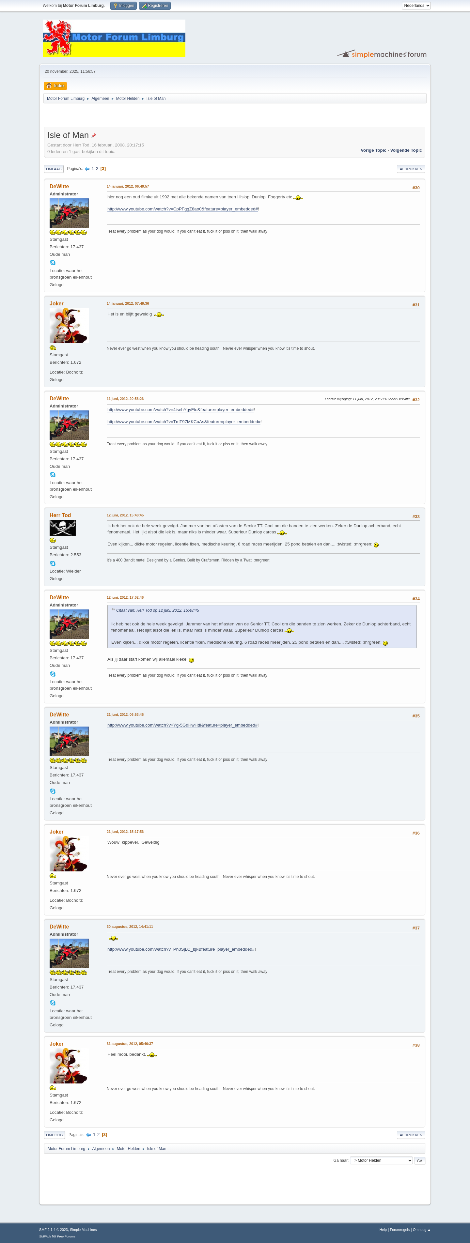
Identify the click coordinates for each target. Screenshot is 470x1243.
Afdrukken (411, 169)
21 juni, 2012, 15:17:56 (125, 832)
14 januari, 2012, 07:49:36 (128, 303)
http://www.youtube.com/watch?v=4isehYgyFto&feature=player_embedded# (180, 409)
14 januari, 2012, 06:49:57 (128, 186)
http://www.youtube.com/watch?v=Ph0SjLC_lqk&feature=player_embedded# (181, 949)
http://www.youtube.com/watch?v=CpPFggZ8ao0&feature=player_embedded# (182, 209)
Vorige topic (373, 150)
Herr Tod (60, 515)
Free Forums (66, 1236)
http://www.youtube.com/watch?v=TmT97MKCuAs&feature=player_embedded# (183, 421)
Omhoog (54, 1135)
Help (383, 1230)
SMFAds (45, 1236)
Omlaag (54, 169)
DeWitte (59, 186)
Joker (57, 303)
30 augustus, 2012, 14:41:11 (130, 926)
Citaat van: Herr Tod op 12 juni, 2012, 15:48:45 (157, 610)
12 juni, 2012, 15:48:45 (125, 515)
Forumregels (400, 1230)
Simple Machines (83, 1230)
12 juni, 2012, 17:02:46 (125, 597)
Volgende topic (406, 150)
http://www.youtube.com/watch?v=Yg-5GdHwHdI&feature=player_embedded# (182, 725)
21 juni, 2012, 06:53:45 (125, 714)
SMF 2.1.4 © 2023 (53, 1230)
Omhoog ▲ (422, 1230)
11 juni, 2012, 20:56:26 (125, 399)
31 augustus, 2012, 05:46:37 (130, 1044)
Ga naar (341, 1160)
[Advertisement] (120, 116)
